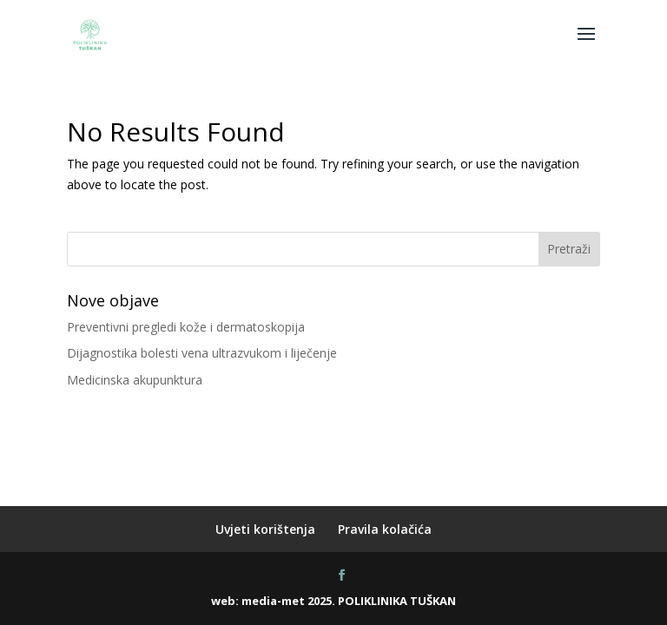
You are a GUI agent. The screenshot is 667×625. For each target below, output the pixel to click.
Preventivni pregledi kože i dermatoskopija (186, 327)
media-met (273, 601)
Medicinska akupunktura (134, 380)
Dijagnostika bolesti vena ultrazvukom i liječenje (202, 353)
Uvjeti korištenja (265, 529)
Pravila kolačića (385, 529)
